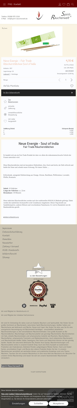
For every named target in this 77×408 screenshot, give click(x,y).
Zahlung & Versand (10, 246)
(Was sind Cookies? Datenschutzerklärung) (16, 394)
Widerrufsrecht (9, 253)
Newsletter (7, 242)
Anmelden (59, 4)
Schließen (38, 403)
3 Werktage (10, 74)
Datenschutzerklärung (12, 232)
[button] (4, 4)
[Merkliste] (63, 4)
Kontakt (17, 4)
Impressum (7, 228)
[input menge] (65, 80)
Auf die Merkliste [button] (11, 86)
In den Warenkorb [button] (11, 92)
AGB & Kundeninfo (10, 250)
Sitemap (6, 257)
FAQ (10, 4)
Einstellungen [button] (18, 403)
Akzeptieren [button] (58, 403)
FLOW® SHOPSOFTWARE (38, 372)
